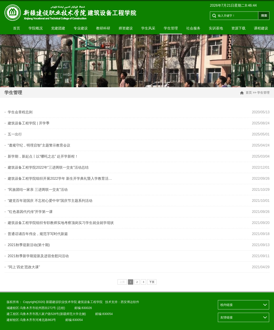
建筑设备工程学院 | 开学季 (28, 123)
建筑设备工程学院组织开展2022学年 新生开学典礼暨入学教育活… (60, 178)
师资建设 (126, 28)
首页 (16, 28)
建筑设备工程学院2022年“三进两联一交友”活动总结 (48, 167)
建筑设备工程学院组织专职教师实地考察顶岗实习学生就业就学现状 (61, 223)
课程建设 (261, 28)
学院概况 (36, 28)
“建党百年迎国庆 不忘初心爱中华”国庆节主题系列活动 (50, 201)
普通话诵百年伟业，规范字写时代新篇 (38, 234)
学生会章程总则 (20, 112)
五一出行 (15, 134)
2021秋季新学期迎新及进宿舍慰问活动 (38, 256)
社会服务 (193, 28)
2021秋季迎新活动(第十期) (29, 245)
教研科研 (103, 28)
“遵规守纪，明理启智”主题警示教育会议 (39, 145)
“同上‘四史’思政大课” (24, 267)
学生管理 (171, 28)
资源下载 (238, 28)
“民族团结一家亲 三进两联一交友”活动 (38, 189)
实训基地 (216, 28)
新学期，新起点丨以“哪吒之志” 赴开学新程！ (43, 156)
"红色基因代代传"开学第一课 (30, 212)
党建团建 (58, 28)
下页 (151, 282)
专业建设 (81, 28)
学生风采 (148, 28)
